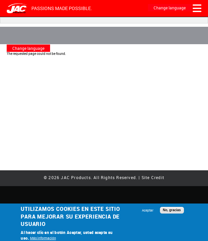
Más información (43, 238)
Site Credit (153, 177)
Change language (170, 7)
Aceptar (147, 210)
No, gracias (172, 210)
